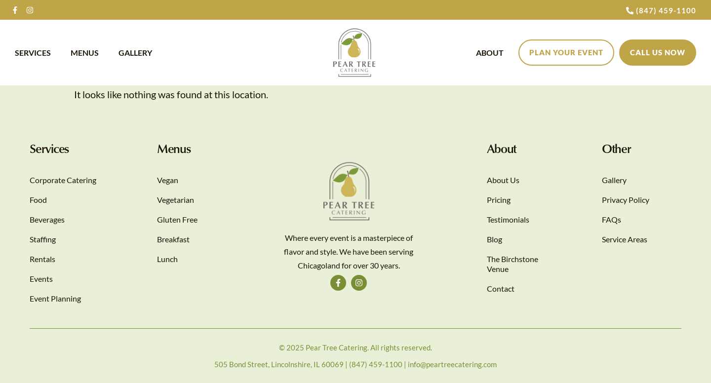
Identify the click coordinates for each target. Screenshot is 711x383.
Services (33, 52)
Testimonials (508, 219)
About (490, 52)
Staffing (43, 239)
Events (41, 278)
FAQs (611, 219)
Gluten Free (177, 219)
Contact (500, 288)
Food (38, 199)
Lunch (167, 259)
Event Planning (55, 298)
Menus (85, 52)
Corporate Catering (63, 180)
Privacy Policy (625, 199)
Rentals (42, 259)
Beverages (47, 219)
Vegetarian (175, 199)
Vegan (167, 180)
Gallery (135, 52)
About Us (503, 180)
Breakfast (173, 239)
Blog (494, 239)
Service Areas (624, 239)
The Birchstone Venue (512, 263)
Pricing (499, 199)
